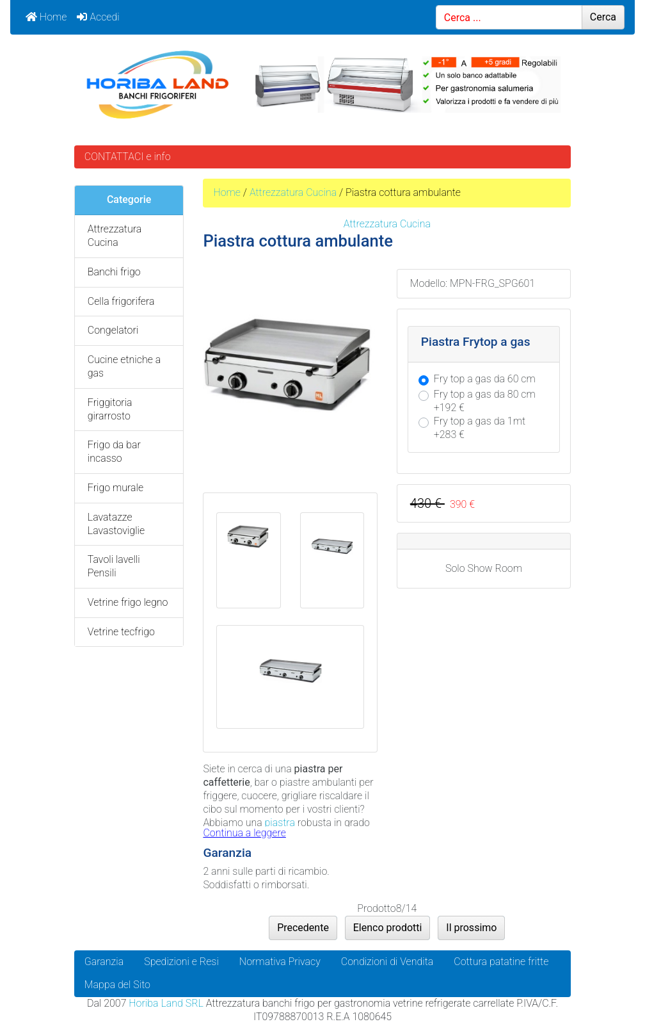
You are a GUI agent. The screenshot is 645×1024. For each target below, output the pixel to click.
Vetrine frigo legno (128, 602)
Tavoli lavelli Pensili (114, 566)
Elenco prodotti (387, 928)
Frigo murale (115, 488)
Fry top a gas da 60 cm (485, 379)
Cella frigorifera (121, 301)
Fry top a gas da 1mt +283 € (479, 428)
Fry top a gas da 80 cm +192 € (485, 401)
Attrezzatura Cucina (293, 192)
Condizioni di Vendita (387, 961)
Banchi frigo (114, 272)
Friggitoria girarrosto (110, 409)
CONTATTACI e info (127, 156)
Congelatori (113, 330)
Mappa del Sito (117, 985)
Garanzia (103, 961)
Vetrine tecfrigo (121, 632)
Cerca (603, 17)
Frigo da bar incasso (114, 451)
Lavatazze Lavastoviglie (116, 524)
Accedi (98, 17)
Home (46, 17)
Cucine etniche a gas (124, 366)
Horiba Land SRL (166, 1003)
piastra (280, 823)
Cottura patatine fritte (501, 961)
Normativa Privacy (280, 961)
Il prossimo (471, 928)
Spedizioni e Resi (181, 961)
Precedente (303, 928)
